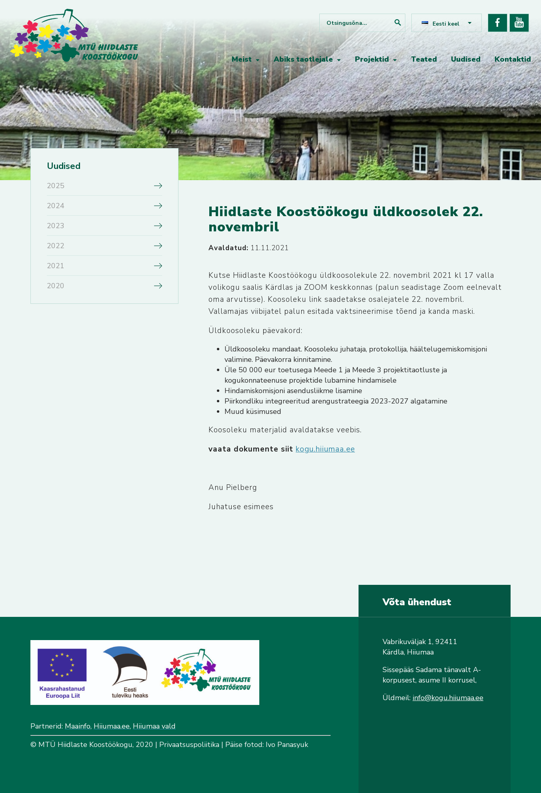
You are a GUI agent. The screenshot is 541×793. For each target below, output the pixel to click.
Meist (242, 59)
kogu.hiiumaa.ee (325, 449)
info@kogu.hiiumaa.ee (448, 698)
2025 (55, 186)
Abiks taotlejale (303, 59)
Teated (424, 59)
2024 (55, 206)
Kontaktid (513, 59)
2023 (55, 226)
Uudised (466, 59)
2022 (55, 246)
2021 (55, 266)
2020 (55, 286)
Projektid (372, 59)
